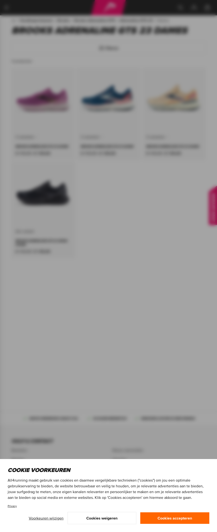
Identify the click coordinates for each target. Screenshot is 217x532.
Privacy (12, 506)
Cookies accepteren (175, 518)
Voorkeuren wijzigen (46, 518)
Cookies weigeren (101, 518)
